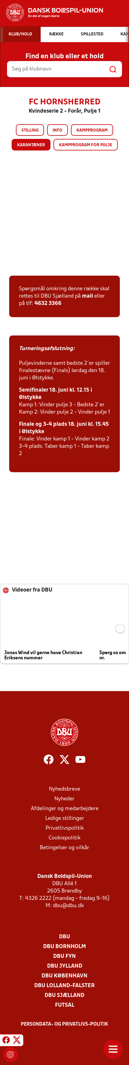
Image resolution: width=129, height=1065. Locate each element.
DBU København (64, 976)
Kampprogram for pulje (85, 145)
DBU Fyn (64, 956)
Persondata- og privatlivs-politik (64, 1024)
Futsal (64, 1005)
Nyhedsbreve (64, 789)
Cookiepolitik (64, 838)
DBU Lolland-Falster (64, 985)
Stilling (30, 130)
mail (87, 296)
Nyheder (64, 799)
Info (57, 130)
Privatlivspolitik (65, 828)
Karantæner (31, 145)
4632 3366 (48, 303)
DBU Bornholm (64, 946)
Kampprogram (92, 130)
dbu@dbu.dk (68, 905)
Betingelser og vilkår (64, 847)
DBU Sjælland (64, 995)
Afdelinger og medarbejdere (64, 808)
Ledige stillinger (64, 818)
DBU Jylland (64, 966)
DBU (64, 937)
